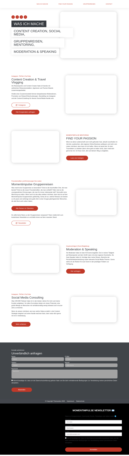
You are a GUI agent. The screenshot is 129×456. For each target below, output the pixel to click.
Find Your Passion (65, 4)
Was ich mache (42, 4)
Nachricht (14, 369)
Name (13, 356)
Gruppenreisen (89, 4)
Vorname (68, 419)
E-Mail (67, 356)
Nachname (68, 425)
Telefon (13, 362)
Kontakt (109, 4)
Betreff (67, 362)
